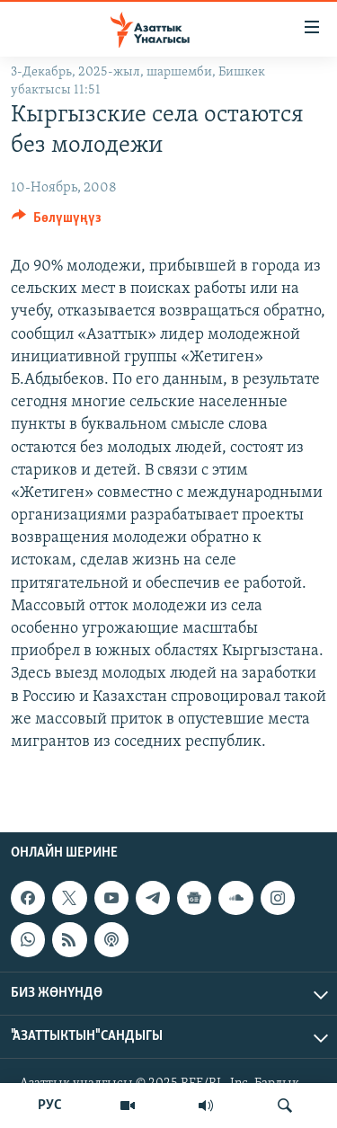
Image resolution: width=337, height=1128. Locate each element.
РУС (50, 1105)
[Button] (57, 222)
